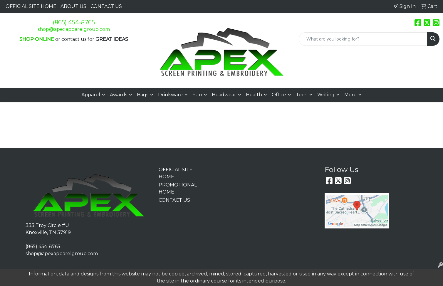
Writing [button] (326, 94)
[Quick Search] (363, 39)
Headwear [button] (224, 94)
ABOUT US (73, 6)
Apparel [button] (90, 94)
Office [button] (279, 94)
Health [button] (254, 94)
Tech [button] (302, 94)
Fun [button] (197, 94)
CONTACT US (106, 6)
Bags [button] (142, 94)
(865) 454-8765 (74, 22)
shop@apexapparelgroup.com (74, 29)
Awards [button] (118, 94)
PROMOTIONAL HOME (176, 188)
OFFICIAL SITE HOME (31, 6)
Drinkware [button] (170, 94)
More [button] (350, 94)
